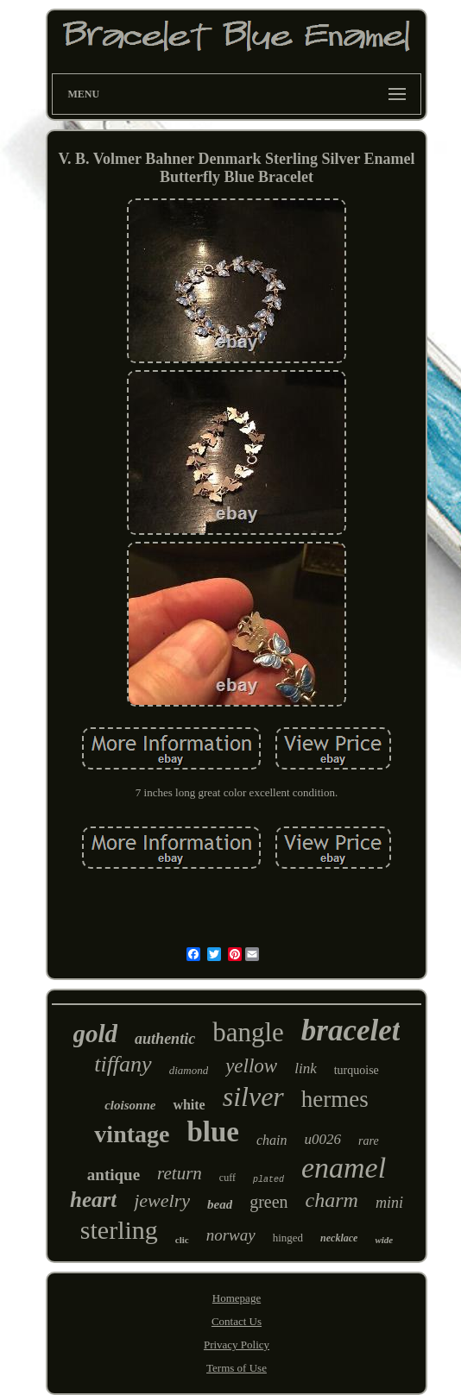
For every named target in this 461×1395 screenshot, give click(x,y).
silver (253, 1096)
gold (95, 1033)
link (305, 1068)
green (268, 1201)
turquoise (356, 1070)
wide (384, 1240)
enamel (343, 1168)
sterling (119, 1230)
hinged (288, 1237)
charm (332, 1200)
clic (182, 1240)
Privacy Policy (236, 1344)
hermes (335, 1099)
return (179, 1173)
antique (113, 1175)
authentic (165, 1038)
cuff (227, 1178)
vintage (131, 1134)
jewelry (162, 1200)
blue (212, 1131)
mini (389, 1202)
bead (219, 1204)
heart (93, 1199)
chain (271, 1140)
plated (268, 1179)
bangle (248, 1032)
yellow (251, 1066)
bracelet (351, 1030)
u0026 (323, 1139)
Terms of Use (236, 1367)
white (189, 1104)
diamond (189, 1070)
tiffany (122, 1064)
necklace (338, 1238)
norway (231, 1235)
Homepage (236, 1297)
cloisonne (129, 1105)
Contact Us (237, 1321)
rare (368, 1140)
